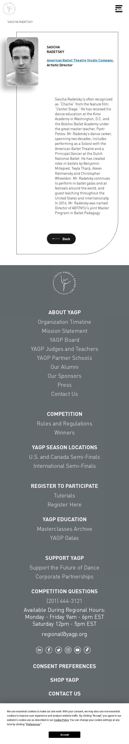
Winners (64, 432)
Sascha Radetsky (20, 21)
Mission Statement (64, 330)
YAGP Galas (64, 537)
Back (61, 238)
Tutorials (64, 495)
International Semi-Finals (64, 465)
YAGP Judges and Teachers (64, 348)
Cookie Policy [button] (61, 720)
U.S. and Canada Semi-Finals (64, 456)
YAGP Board (64, 339)
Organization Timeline (64, 321)
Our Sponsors (64, 375)
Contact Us (64, 393)
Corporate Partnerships (65, 576)
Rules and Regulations (64, 423)
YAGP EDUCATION (65, 519)
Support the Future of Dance (64, 567)
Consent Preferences (64, 665)
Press (64, 384)
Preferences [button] (33, 724)
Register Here (64, 504)
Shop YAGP (64, 679)
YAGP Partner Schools (64, 357)
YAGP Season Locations (64, 446)
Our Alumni (64, 366)
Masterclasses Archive (64, 528)
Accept (64, 734)
